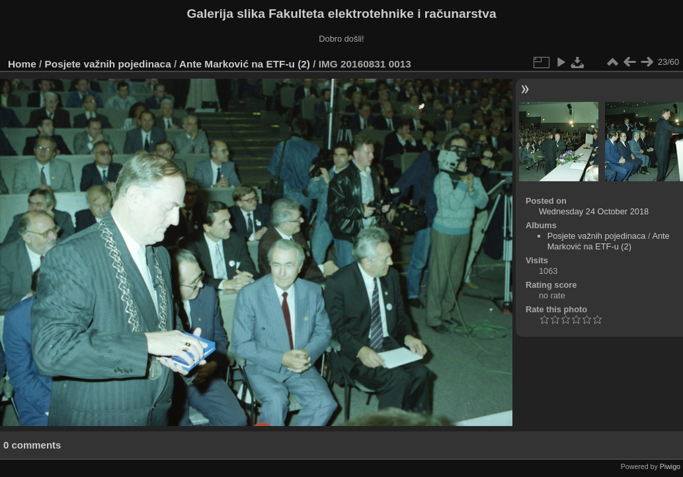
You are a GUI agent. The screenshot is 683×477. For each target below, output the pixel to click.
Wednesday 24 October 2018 (594, 211)
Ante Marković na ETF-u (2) (244, 63)
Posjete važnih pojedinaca (108, 63)
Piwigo (670, 466)
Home (22, 63)
